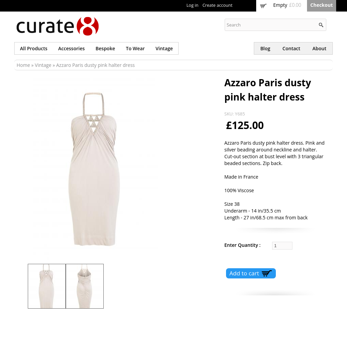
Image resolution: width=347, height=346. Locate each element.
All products (33, 48)
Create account (217, 5)
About (319, 48)
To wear (135, 48)
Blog (265, 48)
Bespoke (105, 48)
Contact (291, 48)
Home (23, 65)
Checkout (321, 5)
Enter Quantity (241, 245)
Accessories (71, 48)
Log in (192, 5)
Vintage (164, 48)
